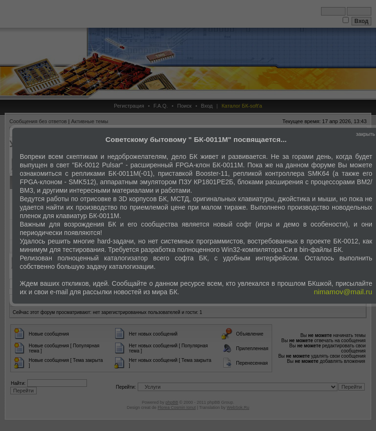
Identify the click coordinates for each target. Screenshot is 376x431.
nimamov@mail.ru (343, 292)
